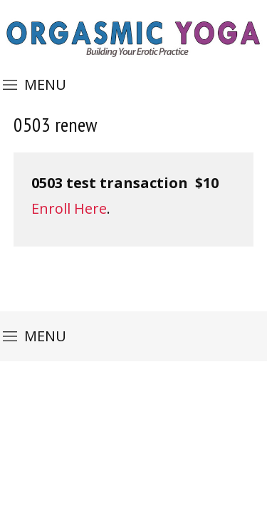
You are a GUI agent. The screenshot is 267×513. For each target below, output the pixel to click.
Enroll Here (69, 208)
